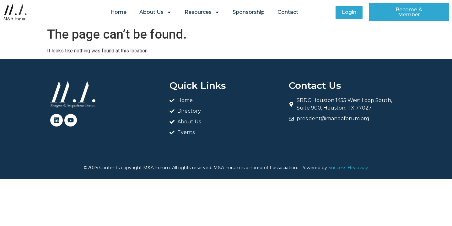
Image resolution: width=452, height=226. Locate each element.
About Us (155, 12)
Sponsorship (249, 12)
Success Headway (348, 167)
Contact (287, 12)
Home (118, 12)
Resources (202, 12)
